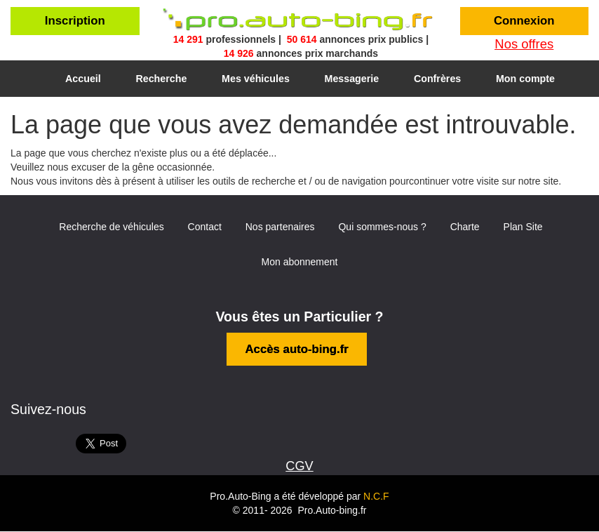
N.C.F (376, 496)
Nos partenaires (280, 226)
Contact (205, 226)
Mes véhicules (256, 78)
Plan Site (523, 226)
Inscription (75, 20)
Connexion (524, 20)
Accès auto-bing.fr (296, 349)
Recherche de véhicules (111, 226)
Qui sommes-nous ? (382, 226)
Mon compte (525, 78)
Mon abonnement (300, 261)
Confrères (437, 78)
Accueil (83, 78)
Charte (465, 226)
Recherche (161, 78)
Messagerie (352, 78)
